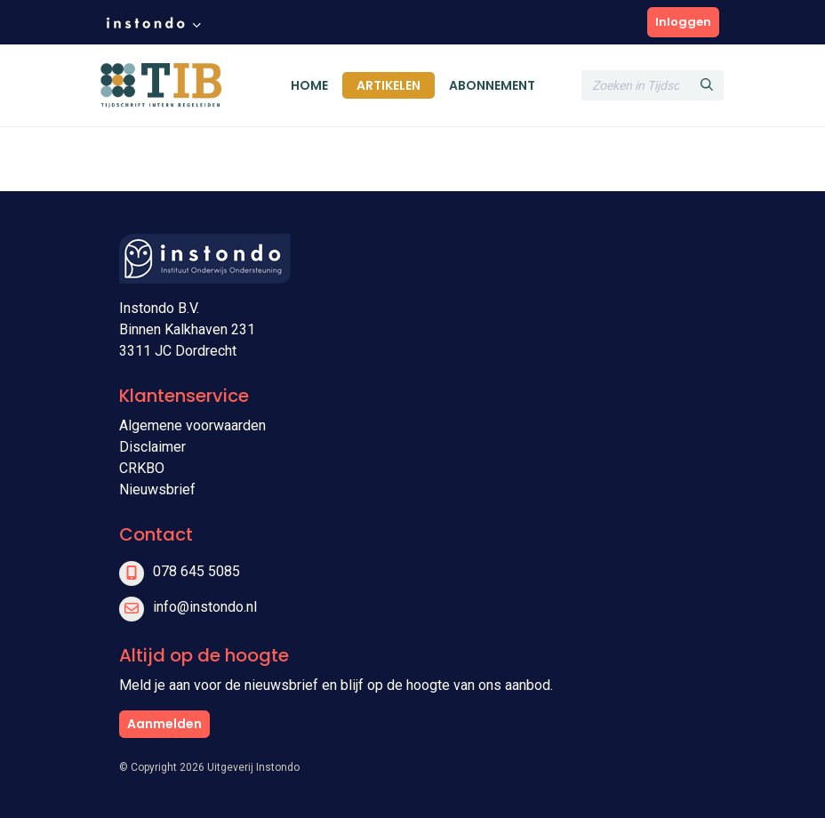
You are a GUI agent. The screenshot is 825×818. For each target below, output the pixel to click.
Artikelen (388, 85)
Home (309, 85)
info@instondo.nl (205, 606)
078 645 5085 (196, 571)
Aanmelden (164, 724)
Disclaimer (152, 446)
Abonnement (492, 85)
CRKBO (141, 468)
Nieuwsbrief (157, 489)
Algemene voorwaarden (192, 425)
